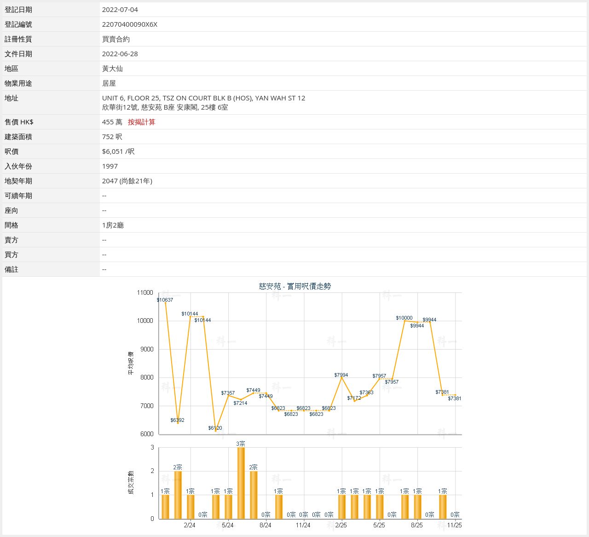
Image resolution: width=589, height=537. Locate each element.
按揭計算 (142, 121)
